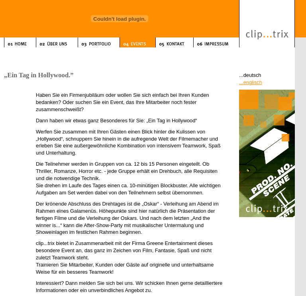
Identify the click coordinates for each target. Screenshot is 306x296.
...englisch (250, 82)
